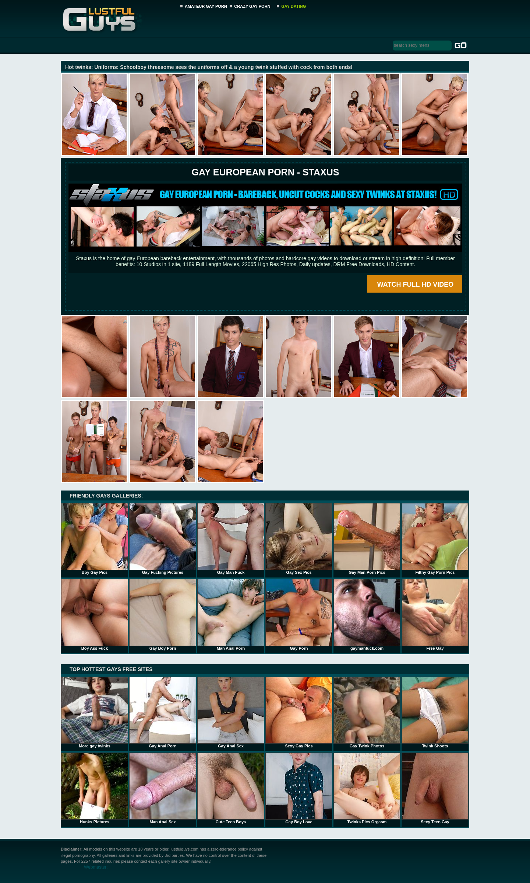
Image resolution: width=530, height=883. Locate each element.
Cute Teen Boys (230, 788)
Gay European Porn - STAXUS (265, 172)
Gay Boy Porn (162, 614)
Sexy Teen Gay (435, 788)
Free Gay (435, 614)
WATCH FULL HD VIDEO (415, 284)
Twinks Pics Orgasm (366, 788)
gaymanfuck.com (366, 614)
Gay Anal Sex (230, 712)
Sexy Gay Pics (298, 712)
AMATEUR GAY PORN (206, 6)
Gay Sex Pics (298, 539)
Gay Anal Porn (162, 712)
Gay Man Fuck (230, 539)
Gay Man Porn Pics (366, 539)
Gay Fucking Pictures (162, 539)
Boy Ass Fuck (94, 614)
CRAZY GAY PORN (252, 6)
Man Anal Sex (162, 788)
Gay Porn (298, 614)
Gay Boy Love (298, 788)
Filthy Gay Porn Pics (435, 539)
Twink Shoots (435, 712)
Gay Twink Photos (366, 712)
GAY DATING (293, 6)
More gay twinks (94, 712)
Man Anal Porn (230, 614)
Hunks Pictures (94, 788)
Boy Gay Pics (94, 539)
